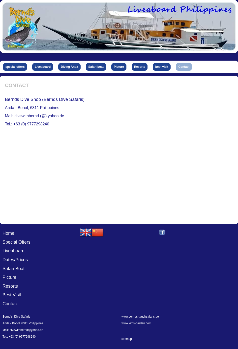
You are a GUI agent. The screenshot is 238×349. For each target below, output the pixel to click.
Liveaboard (13, 250)
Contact (10, 303)
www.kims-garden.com (136, 323)
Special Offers (16, 242)
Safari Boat (13, 268)
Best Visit (11, 294)
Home (8, 233)
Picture (9, 277)
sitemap (126, 339)
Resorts (10, 286)
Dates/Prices (15, 259)
